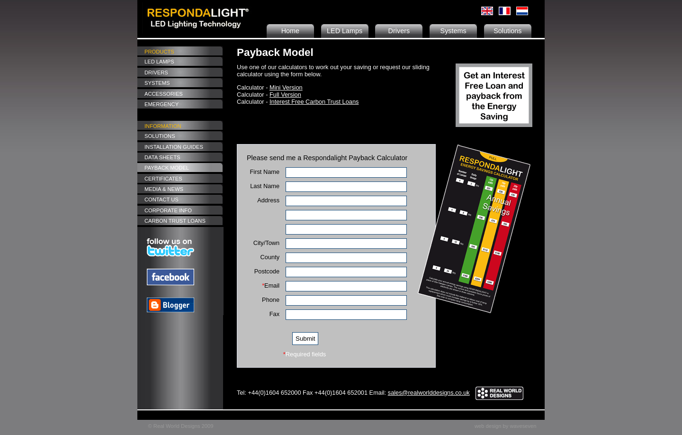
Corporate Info (168, 210)
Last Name (264, 186)
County (270, 257)
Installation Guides (173, 147)
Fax (274, 313)
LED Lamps (344, 31)
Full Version (285, 94)
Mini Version (286, 87)
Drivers (399, 31)
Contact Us (161, 199)
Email (270, 285)
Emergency (161, 104)
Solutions (507, 31)
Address (268, 200)
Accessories (163, 94)
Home (290, 31)
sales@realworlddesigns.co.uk (429, 392)
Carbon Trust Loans (175, 221)
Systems (453, 31)
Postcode (266, 271)
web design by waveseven (506, 426)
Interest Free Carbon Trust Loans (314, 101)
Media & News (163, 189)
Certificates (163, 178)
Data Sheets (162, 157)
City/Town (266, 242)
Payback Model (166, 168)
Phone (270, 299)
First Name (265, 171)
